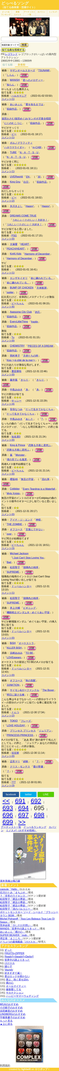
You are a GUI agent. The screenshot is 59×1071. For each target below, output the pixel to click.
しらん (10, 75)
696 (8, 815)
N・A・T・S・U (29, 152)
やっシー (16, 400)
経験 (25, 761)
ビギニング (29, 608)
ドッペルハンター (21, 586)
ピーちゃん (17, 303)
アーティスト (29, 13)
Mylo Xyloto (13, 493)
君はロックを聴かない (17, 976)
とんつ (15, 712)
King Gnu (15, 181)
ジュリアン (45, 730)
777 (13, 782)
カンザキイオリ (19, 278)
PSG (14, 235)
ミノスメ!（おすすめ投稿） (21, 830)
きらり (24, 380)
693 (8, 808)
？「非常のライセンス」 (14, 895)
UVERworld (16, 176)
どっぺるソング (15, 3)
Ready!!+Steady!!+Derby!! (19, 956)
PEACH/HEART (16, 248)
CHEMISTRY (17, 345)
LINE (46, 794)
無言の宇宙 (27, 479)
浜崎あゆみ (16, 653)
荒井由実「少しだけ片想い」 (16, 925)
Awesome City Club (21, 312)
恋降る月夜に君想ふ (39, 445)
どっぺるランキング (35, 827)
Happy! (30, 206)
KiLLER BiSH (14, 647)
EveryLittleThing (19, 321)
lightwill (26, 1069)
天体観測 (42, 287)
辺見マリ (15, 761)
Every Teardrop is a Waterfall (39, 489)
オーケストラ (26, 643)
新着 (17, 13)
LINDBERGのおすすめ (12, 1014)
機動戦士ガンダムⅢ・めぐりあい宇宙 (28, 612)
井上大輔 (15, 608)
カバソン (41, 12)
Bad (9, 562)
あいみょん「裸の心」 (12, 932)
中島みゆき (16, 389)
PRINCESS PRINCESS (20, 735)
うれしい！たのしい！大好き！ (30, 220)
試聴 (24, 75)
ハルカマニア (19, 95)
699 (8, 822)
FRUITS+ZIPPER (14, 953)
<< (6, 801)
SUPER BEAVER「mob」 (14, 935)
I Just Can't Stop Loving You (28, 557)
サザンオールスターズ (22, 70)
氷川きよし (16, 206)
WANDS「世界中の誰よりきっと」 (19, 928)
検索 (24, 44)
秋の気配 (31, 680)
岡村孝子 (15, 355)
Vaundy (9, 969)
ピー (14, 134)
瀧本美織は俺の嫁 (10, 881)
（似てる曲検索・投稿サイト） (19, 7)
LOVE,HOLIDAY (16, 725)
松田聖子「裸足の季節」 (14, 899)
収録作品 (12, 109)
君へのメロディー (33, 80)
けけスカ (10, 963)
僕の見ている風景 (17, 459)
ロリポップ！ (42, 1069)
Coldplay (15, 488)
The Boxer (48, 690)
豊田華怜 (16, 371)
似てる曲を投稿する (13, 49)
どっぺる (6, 13)
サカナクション (15, 992)
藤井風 (13, 380)
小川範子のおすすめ (11, 1007)
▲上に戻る (6, 1024)
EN (27, 176)
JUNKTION (13, 685)
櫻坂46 (14, 479)
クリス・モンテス (20, 766)
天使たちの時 (30, 355)
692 (36, 801)
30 (39, 176)
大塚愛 (13, 244)
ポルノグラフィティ (21, 143)
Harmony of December (37, 254)
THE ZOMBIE (14, 524)
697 (23, 815)
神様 (38, 519)
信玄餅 (15, 753)
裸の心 (10, 983)
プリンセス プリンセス (23, 730)
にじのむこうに (13, 123)
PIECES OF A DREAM (40, 346)
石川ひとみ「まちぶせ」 (14, 892)
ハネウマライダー (14, 147)
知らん (10, 84)
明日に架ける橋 (15, 694)
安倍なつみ (16, 409)
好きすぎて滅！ (13, 973)
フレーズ (26, 721)
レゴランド (11, 54)
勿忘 (37, 312)
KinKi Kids (15, 253)
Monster (20, 455)
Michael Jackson (19, 553)
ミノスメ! (53, 12)
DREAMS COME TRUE (23, 215)
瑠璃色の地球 (30, 567)
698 (39, 815)
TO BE (29, 653)
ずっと (8, 950)
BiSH (13, 643)
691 (20, 801)
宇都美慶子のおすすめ (12, 1017)
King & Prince (17, 445)
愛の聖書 (38, 766)
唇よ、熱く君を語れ (17, 979)
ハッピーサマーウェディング (22, 996)
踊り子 (8, 966)
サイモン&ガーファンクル (24, 690)
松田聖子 (15, 567)
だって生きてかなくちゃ (39, 409)
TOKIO (14, 720)
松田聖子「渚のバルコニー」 (16, 909)
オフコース (16, 529)
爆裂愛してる (13, 989)
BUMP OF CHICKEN (21, 287)
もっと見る (6, 1020)
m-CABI (37, 147)
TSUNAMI (44, 70)
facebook (11, 794)
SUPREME (13, 572)
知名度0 (15, 436)
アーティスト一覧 (11, 827)
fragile (34, 321)
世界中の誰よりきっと (17, 960)
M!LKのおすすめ (9, 1004)
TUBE (13, 152)
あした (29, 419)
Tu (12, 337)
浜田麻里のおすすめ (11, 1011)
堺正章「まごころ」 (11, 938)
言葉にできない (34, 529)
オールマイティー (16, 986)
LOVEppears (14, 657)
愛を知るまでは (34, 104)
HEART (25, 244)
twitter (28, 794)
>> (22, 822)
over (9, 534)
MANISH (15, 80)
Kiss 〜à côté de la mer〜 (21, 360)
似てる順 (8, 64)
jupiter (10, 292)
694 (23, 808)
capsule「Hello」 (10, 889)
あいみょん (16, 104)
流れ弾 (45, 479)
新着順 (21, 64)
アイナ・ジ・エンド (21, 519)
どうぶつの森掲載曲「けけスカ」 (19, 941)
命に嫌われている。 (42, 278)
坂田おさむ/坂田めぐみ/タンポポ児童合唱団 (26, 118)
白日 (25, 182)
